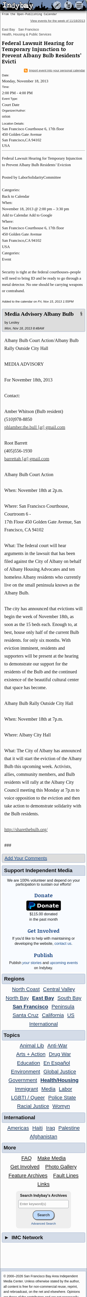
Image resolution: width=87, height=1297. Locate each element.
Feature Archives (28, 1175)
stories (32, 963)
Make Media (51, 1158)
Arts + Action (30, 1054)
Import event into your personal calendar (54, 70)
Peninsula (63, 1007)
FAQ (26, 1158)
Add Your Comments (25, 858)
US (70, 1015)
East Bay (8, 29)
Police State (62, 1097)
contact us (63, 943)
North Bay (17, 998)
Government (23, 1080)
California (53, 1015)
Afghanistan (43, 1136)
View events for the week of (57, 21)
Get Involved (25, 1167)
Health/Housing (59, 1080)
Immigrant (26, 1089)
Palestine (69, 1128)
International (43, 1024)
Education (28, 1063)
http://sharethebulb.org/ (26, 829)
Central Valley (59, 989)
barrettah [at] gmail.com (26, 458)
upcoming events (64, 963)
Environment (25, 1071)
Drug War (60, 1054)
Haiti (37, 1128)
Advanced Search (43, 1223)
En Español (56, 1063)
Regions (14, 979)
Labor (65, 1089)
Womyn (61, 1106)
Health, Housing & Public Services (26, 34)
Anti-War (57, 1046)
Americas (18, 1128)
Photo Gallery (61, 1167)
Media (48, 1089)
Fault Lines (66, 1175)
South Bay (69, 998)
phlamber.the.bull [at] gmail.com (34, 427)
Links (43, 1184)
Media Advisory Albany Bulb (39, 314)
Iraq (50, 1128)
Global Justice (59, 1071)
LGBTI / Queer (28, 1097)
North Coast (26, 989)
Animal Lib (32, 1046)
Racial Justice (33, 1106)
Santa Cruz (26, 1015)
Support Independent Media (38, 870)
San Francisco (28, 29)
